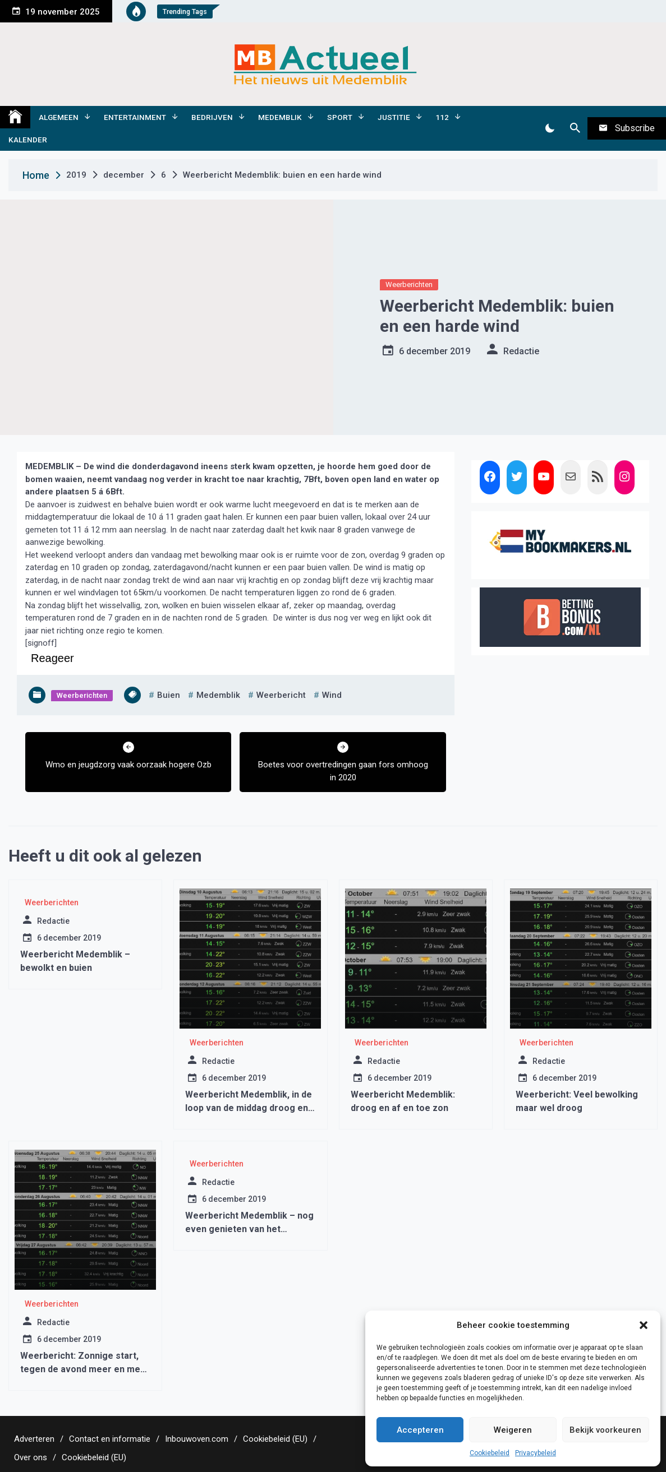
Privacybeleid (535, 1453)
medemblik (218, 695)
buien (168, 695)
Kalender (27, 139)
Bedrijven (212, 117)
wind (332, 695)
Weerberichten (409, 284)
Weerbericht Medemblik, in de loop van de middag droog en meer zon (248, 1108)
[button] (643, 1325)
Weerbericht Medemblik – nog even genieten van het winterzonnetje (249, 1229)
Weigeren (513, 1430)
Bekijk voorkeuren (605, 1430)
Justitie (394, 117)
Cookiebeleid (489, 1453)
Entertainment (135, 117)
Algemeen (59, 117)
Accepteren (420, 1430)
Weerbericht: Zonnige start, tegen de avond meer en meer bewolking (85, 1369)
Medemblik (280, 117)
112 (442, 117)
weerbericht (281, 695)
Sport (339, 117)
